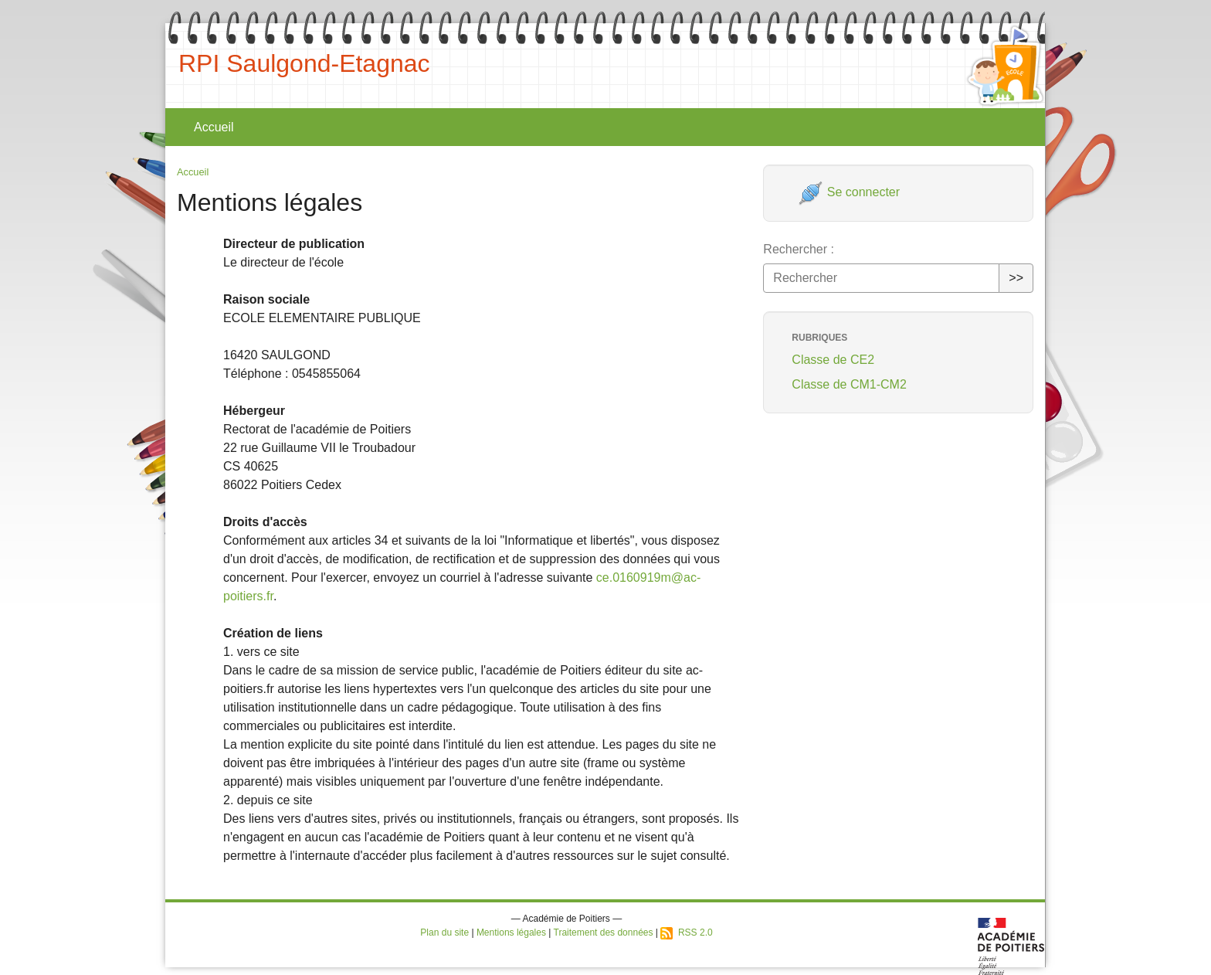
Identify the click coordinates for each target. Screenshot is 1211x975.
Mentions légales (511, 932)
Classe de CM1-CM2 (849, 384)
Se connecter (849, 192)
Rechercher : (798, 249)
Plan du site (444, 932)
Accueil (214, 127)
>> (1016, 277)
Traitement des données (603, 932)
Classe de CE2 (833, 359)
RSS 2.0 (686, 932)
